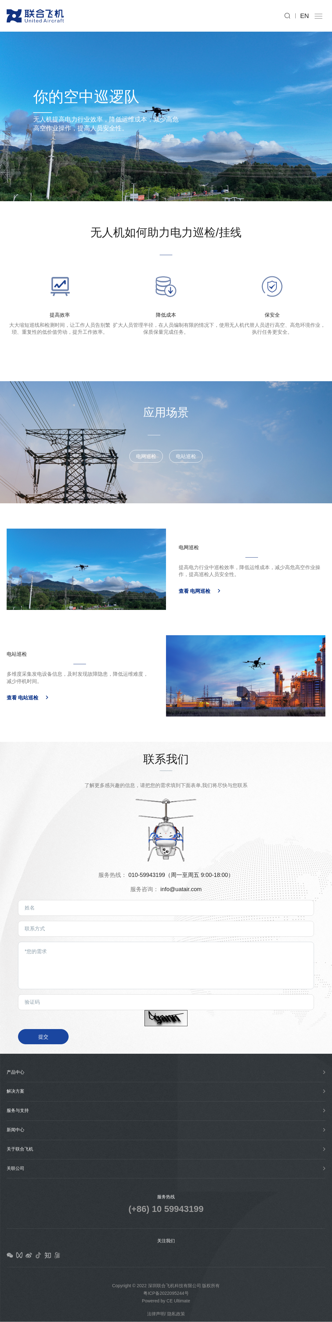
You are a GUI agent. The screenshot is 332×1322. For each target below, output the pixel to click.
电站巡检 (186, 448)
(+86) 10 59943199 (165, 1209)
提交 (43, 1037)
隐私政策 (176, 1313)
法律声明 (156, 1313)
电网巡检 (146, 448)
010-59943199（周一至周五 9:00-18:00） (181, 875)
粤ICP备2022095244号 (165, 1293)
